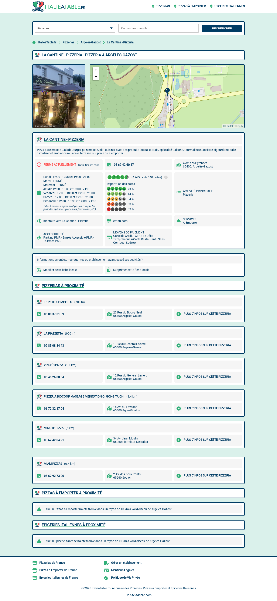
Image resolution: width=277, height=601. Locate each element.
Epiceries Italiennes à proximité (73, 525)
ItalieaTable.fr (47, 42)
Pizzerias (162, 6)
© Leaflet (228, 126)
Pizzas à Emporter (192, 6)
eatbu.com (120, 221)
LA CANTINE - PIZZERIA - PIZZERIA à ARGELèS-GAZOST (89, 55)
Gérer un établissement (126, 562)
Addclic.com (143, 595)
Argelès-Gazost (91, 42)
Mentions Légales (122, 570)
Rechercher (222, 28)
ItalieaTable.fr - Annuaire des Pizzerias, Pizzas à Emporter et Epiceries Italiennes (144, 588)
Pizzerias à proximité (63, 285)
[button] (167, 92)
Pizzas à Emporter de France (58, 570)
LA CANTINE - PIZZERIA (64, 139)
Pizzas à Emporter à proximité (72, 493)
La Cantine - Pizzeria (120, 42)
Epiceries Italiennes (229, 6)
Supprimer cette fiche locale (131, 270)
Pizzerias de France (52, 562)
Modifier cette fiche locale (60, 270)
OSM (240, 126)
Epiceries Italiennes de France (58, 577)
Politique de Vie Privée (125, 577)
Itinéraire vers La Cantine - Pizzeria (66, 221)
